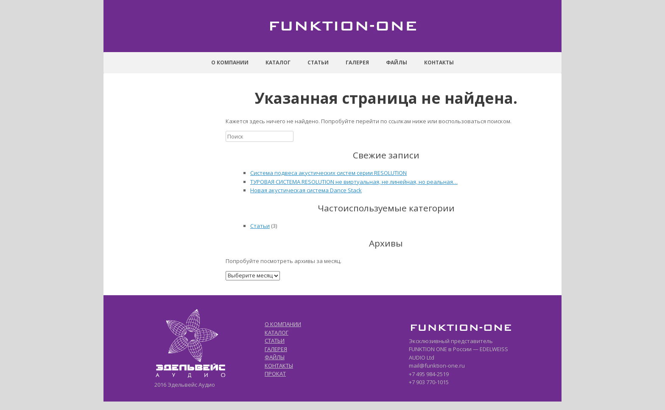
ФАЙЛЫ (275, 357)
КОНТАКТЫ (279, 365)
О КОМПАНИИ (283, 324)
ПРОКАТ (275, 373)
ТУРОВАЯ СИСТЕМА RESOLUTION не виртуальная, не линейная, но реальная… (354, 182)
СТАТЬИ (275, 340)
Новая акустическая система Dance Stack (306, 190)
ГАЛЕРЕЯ (276, 349)
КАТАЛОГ (276, 332)
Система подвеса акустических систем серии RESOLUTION (328, 173)
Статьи (260, 226)
